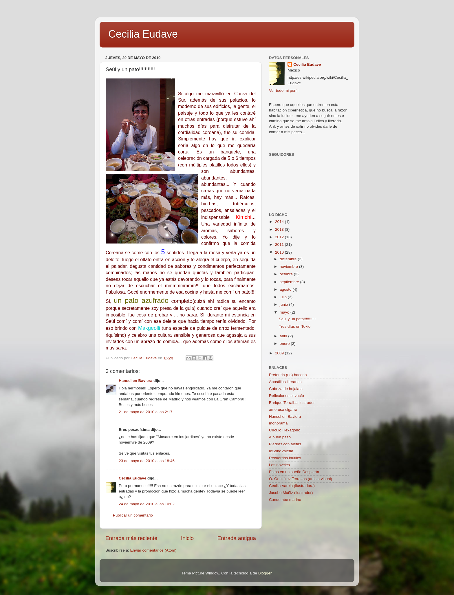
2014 (280, 221)
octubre (287, 274)
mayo (285, 312)
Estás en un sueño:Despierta (294, 472)
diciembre (289, 259)
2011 (280, 244)
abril (284, 336)
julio (284, 297)
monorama (278, 423)
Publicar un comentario (133, 515)
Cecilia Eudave (143, 34)
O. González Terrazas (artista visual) (300, 479)
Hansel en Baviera (135, 380)
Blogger (265, 573)
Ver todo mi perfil (283, 90)
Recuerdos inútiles (285, 458)
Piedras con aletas (285, 444)
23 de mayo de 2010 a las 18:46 (147, 461)
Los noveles (279, 465)
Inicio (187, 538)
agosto (286, 289)
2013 (280, 229)
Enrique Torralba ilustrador (292, 402)
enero (285, 343)
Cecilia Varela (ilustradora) (292, 486)
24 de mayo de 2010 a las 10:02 (147, 504)
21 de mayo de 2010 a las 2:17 (145, 412)
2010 (280, 252)
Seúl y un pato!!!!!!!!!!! (297, 319)
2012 (280, 237)
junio (284, 304)
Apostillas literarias (285, 382)
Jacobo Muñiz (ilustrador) (291, 492)
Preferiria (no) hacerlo (288, 375)
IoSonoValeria (281, 451)
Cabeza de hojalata (286, 389)
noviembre (289, 266)
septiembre (290, 282)
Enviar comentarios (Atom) (153, 550)
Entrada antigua (236, 538)
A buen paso (280, 437)
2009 (280, 353)
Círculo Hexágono (284, 430)
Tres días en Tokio (295, 326)
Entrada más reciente (131, 538)
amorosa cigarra (283, 409)
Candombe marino (285, 499)
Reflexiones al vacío (286, 395)
